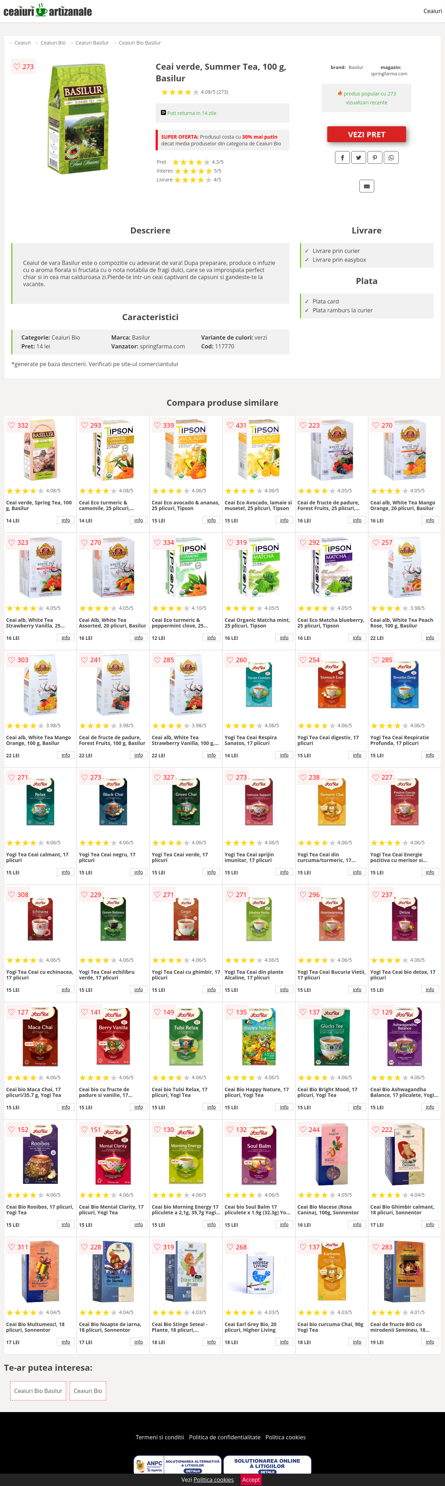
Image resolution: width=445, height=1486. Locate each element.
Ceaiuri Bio (53, 42)
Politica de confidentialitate (225, 1437)
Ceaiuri (433, 11)
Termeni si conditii (160, 1437)
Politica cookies (286, 1437)
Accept (251, 1480)
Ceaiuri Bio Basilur (140, 42)
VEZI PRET (367, 134)
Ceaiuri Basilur (92, 42)
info (66, 520)
